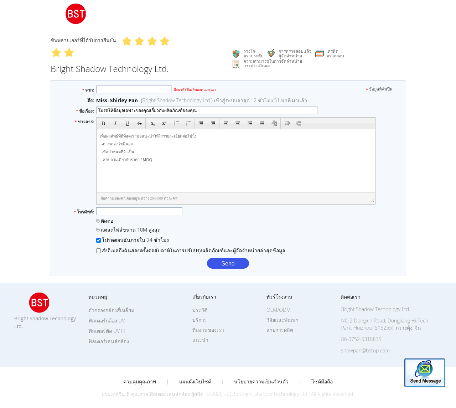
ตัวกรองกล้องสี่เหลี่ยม (111, 310)
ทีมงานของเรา (208, 329)
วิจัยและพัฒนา (282, 319)
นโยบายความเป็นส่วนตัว (261, 381)
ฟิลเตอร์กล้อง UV (106, 320)
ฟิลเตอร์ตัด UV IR (106, 330)
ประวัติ (199, 309)
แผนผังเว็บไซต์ (195, 381)
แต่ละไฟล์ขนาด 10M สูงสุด (128, 229)
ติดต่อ (105, 220)
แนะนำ (200, 339)
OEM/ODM (278, 309)
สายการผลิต (279, 329)
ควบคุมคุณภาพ (139, 381)
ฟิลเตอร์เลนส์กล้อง (108, 341)
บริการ (199, 319)
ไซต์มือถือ (322, 381)
